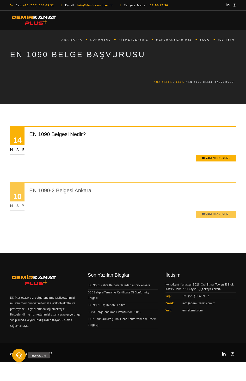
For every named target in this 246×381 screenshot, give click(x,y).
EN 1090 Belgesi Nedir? (57, 134)
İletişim (226, 39)
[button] (19, 355)
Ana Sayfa (72, 39)
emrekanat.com (192, 310)
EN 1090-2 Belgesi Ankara (60, 202)
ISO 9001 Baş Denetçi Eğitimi (107, 305)
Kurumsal (100, 39)
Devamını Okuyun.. (216, 158)
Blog (205, 39)
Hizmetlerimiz (133, 39)
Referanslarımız (174, 39)
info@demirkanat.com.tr (198, 303)
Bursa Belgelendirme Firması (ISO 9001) (114, 312)
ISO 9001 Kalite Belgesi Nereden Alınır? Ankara (119, 285)
